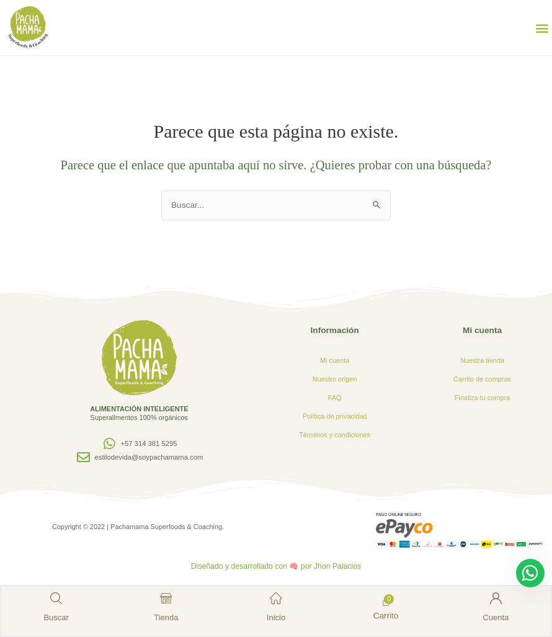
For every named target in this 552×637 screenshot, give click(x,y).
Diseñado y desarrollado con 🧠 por (252, 566)
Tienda (166, 616)
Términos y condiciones (334, 435)
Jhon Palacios (338, 566)
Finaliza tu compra (482, 397)
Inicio (276, 616)
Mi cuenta (334, 360)
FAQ (335, 397)
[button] (542, 27)
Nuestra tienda (482, 360)
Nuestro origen (335, 379)
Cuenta (495, 616)
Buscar (56, 616)
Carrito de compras (482, 379)
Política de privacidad (335, 416)
